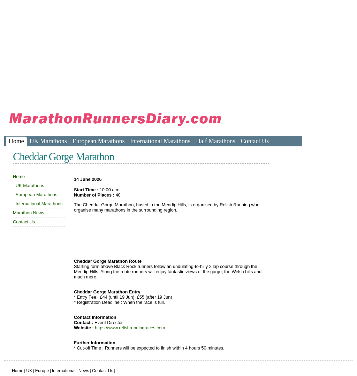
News (83, 370)
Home (16, 141)
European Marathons (99, 141)
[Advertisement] (131, 52)
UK (29, 370)
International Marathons (160, 141)
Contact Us (255, 141)
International (64, 370)
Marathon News (28, 212)
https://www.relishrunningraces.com (130, 327)
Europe (42, 370)
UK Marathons (48, 141)
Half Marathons (215, 141)
